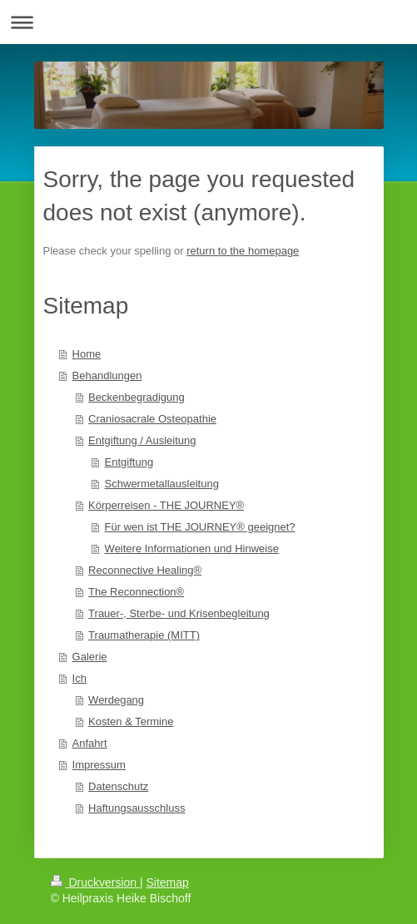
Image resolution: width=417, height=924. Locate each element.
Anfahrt (89, 743)
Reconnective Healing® (144, 570)
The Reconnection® (136, 592)
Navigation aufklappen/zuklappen (208, 22)
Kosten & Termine (130, 721)
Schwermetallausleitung (162, 483)
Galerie (89, 656)
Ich (79, 678)
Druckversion (95, 882)
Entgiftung (129, 462)
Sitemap (167, 882)
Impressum (99, 764)
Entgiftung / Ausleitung (142, 440)
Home (87, 354)
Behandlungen (107, 375)
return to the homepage (242, 251)
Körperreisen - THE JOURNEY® (166, 505)
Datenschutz (118, 786)
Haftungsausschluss (136, 808)
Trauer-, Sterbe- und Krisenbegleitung (179, 613)
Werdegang (116, 700)
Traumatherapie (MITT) (144, 635)
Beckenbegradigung (136, 397)
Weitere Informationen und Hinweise (192, 548)
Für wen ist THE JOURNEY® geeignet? (200, 527)
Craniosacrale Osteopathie (152, 419)
